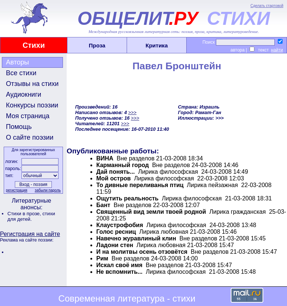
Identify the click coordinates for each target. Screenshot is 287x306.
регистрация (16, 190)
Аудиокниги (23, 94)
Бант (103, 205)
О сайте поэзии (29, 137)
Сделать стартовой (266, 6)
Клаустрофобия (119, 225)
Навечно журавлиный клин (136, 238)
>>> (132, 112)
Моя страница (28, 116)
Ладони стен (114, 245)
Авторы (17, 62)
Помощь (19, 126)
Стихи (34, 45)
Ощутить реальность (127, 198)
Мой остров (113, 178)
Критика (157, 45)
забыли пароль (48, 190)
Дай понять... (115, 172)
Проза (97, 45)
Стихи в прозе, (24, 213)
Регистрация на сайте (30, 234)
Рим (102, 258)
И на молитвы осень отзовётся (141, 252)
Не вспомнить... (119, 272)
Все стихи (21, 73)
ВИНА (104, 158)
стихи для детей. (31, 216)
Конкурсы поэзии (32, 105)
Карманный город (122, 165)
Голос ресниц (116, 232)
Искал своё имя (119, 265)
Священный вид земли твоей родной (151, 212)
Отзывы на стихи (32, 83)
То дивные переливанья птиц (140, 185)
